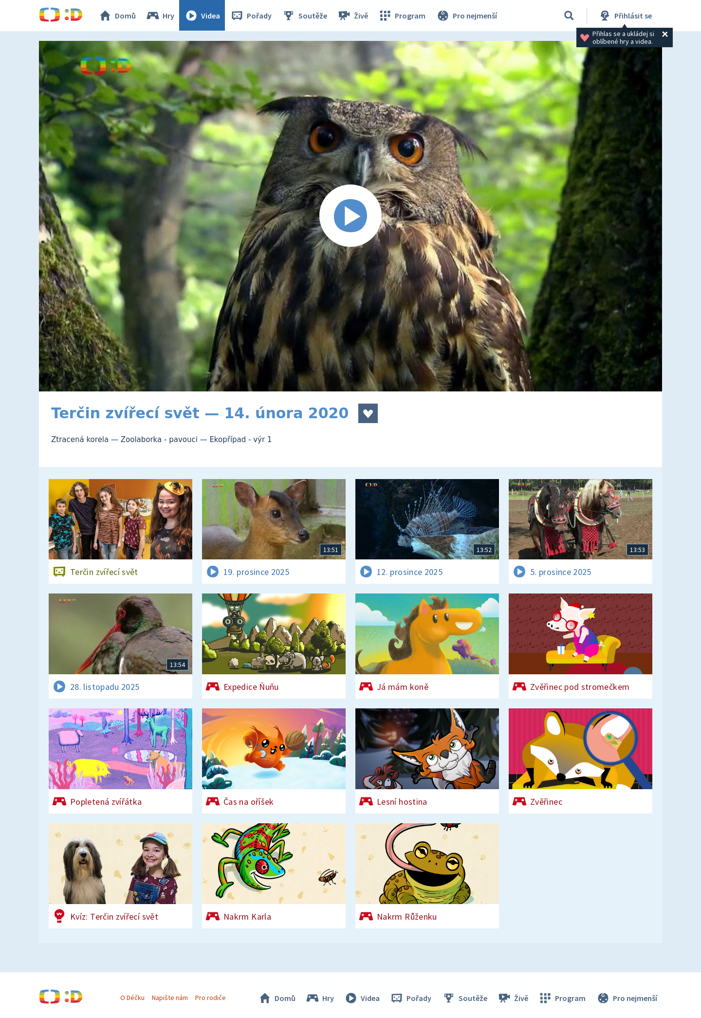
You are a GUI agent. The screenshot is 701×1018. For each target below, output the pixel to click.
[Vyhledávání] (569, 15)
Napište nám (170, 997)
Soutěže (305, 15)
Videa (202, 15)
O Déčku (132, 997)
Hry (160, 15)
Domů (117, 15)
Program (402, 15)
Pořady (251, 15)
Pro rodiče (211, 997)
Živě (353, 15)
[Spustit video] (350, 216)
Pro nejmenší (466, 15)
